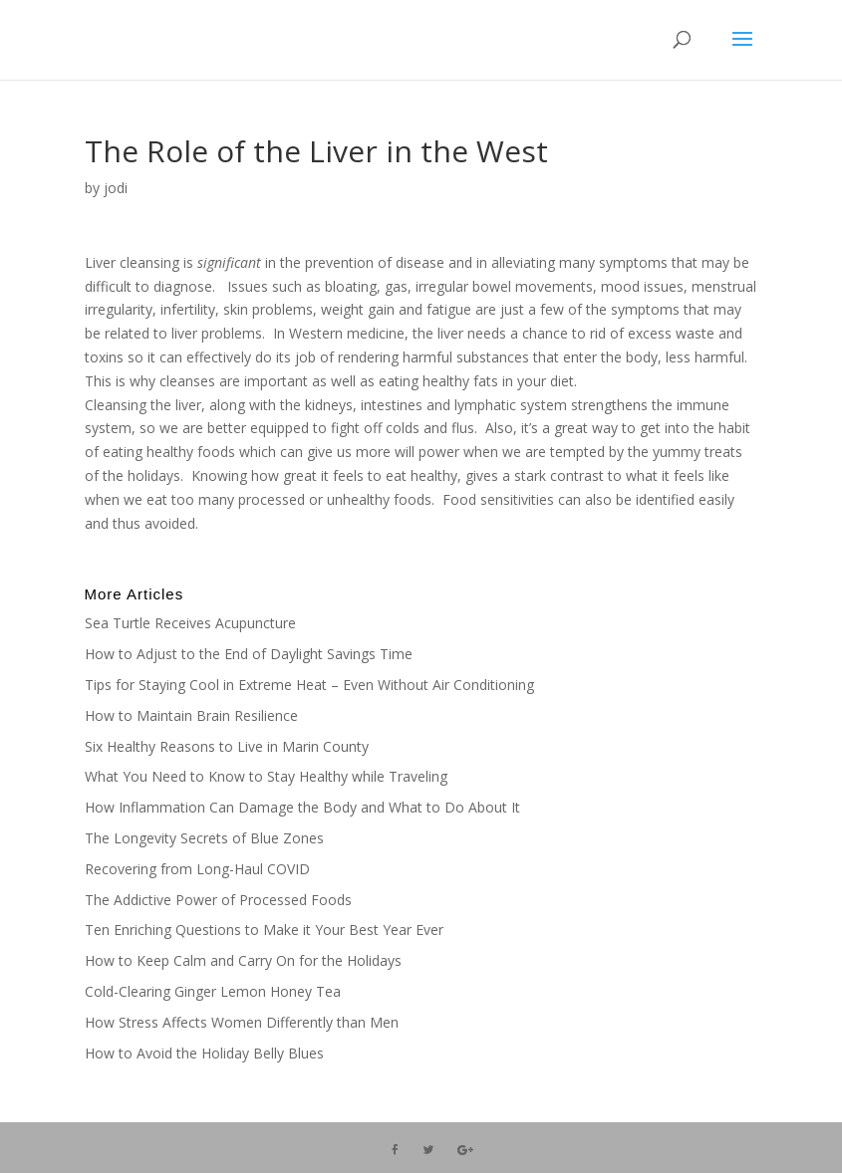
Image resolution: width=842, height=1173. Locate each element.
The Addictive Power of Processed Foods (218, 899)
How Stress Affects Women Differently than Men (242, 1022)
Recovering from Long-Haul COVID (197, 868)
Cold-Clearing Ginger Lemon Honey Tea (213, 991)
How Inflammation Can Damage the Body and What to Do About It (302, 807)
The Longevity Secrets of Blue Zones (206, 837)
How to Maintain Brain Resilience (191, 715)
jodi (116, 187)
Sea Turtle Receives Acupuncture (190, 622)
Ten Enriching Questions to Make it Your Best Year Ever (264, 929)
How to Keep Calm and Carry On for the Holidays (243, 960)
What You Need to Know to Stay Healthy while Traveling (266, 776)
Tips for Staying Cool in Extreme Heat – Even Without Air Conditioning (309, 684)
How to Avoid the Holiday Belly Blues (204, 1053)
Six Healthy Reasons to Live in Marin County (227, 746)
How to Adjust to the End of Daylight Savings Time (249, 653)
